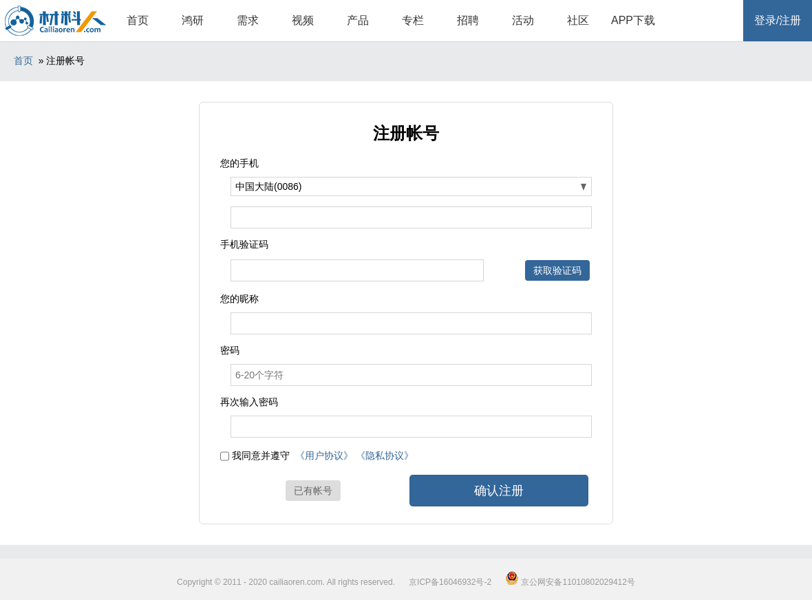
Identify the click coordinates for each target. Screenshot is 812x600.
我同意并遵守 (261, 455)
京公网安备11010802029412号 (570, 582)
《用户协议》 (324, 455)
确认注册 (499, 490)
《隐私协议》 (385, 455)
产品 (358, 20)
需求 (248, 20)
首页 (138, 20)
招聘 (468, 20)
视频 (303, 20)
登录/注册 (777, 20)
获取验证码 (557, 270)
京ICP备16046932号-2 (450, 582)
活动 (523, 20)
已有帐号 (313, 490)
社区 (578, 20)
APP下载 (633, 20)
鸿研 (193, 20)
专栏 (413, 20)
